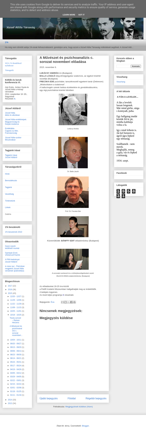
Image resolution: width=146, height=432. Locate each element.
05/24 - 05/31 (16, 362)
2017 (10, 286)
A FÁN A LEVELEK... (127, 97)
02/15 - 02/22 (16, 384)
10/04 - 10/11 (16, 340)
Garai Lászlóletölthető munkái (12, 247)
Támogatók (9, 70)
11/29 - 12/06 (16, 300)
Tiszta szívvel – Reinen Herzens (15, 320)
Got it (81, 15)
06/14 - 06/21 (16, 358)
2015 (10, 293)
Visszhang (120, 82)
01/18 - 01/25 (16, 391)
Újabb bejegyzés (49, 398)
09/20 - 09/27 (16, 344)
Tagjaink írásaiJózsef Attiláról (11, 156)
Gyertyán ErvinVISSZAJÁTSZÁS (12, 254)
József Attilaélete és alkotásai (12, 114)
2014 (10, 400)
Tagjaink (8, 187)
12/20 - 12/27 (16, 296)
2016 (10, 289)
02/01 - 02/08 (16, 388)
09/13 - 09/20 (16, 347)
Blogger (85, 426)
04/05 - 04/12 (16, 373)
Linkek (8, 207)
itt (64, 295)
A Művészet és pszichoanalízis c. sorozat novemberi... (16, 330)
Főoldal (72, 398)
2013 (10, 403)
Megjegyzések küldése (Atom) (79, 406)
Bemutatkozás (11, 180)
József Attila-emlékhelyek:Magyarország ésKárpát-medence (16, 121)
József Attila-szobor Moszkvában (13, 139)
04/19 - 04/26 (16, 369)
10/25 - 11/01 (16, 311)
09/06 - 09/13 (16, 351)
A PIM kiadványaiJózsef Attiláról (12, 260)
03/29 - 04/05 (16, 377)
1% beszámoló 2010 (13, 232)
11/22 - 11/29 (16, 304)
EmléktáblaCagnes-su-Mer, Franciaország (11, 130)
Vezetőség (9, 194)
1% (6, 42)
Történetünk (10, 201)
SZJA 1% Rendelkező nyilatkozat (13, 64)
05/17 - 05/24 (16, 366)
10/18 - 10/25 (16, 315)
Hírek (7, 174)
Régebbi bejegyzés (96, 398)
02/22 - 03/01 (16, 380)
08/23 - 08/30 (16, 355)
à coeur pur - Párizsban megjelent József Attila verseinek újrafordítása (15, 268)
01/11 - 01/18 (16, 395)
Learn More (69, 15)
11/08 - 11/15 (16, 307)
